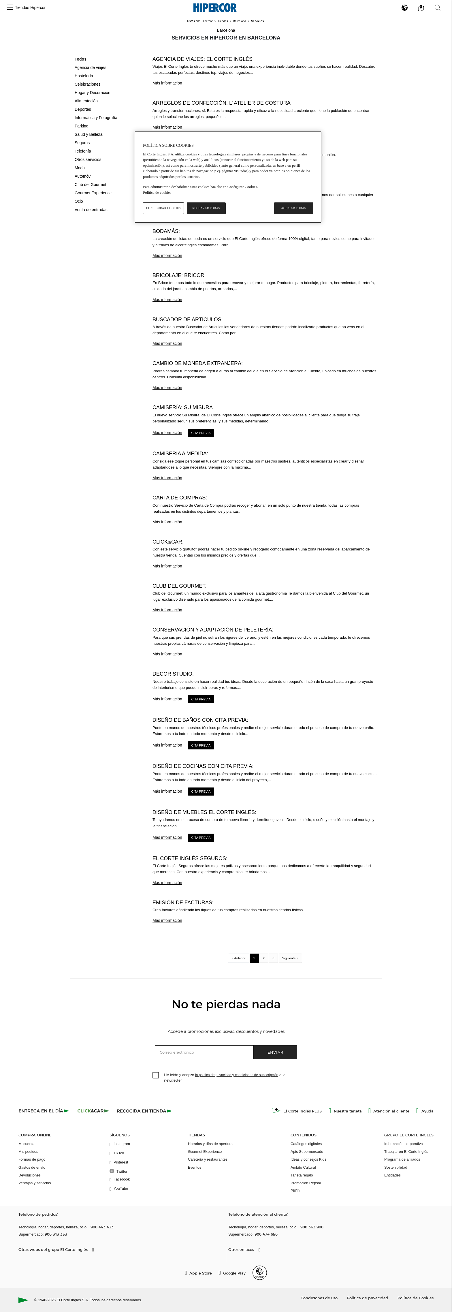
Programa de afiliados (402, 1159)
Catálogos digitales (306, 1144)
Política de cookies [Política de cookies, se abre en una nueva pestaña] (157, 192)
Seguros (82, 142)
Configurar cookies (163, 208)
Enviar (275, 1052)
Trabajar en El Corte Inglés (406, 1151)
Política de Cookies (416, 1297)
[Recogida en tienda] (144, 1110)
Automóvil (83, 176)
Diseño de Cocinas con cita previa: (203, 766)
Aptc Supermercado (307, 1151)
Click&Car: (168, 542)
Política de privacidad (367, 1297)
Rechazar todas (206, 208)
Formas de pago (31, 1159)
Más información (167, 83)
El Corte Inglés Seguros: (189, 858)
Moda (80, 168)
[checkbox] (155, 1075)
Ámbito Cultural (303, 1167)
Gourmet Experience (93, 193)
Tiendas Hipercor (30, 7)
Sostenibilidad (395, 1167)
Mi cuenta (26, 1144)
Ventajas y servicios (34, 1183)
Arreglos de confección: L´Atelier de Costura (221, 103)
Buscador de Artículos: (187, 319)
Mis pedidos (28, 1151)
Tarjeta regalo (302, 1175)
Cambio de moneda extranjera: (197, 363)
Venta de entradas (91, 209)
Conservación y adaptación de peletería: (212, 630)
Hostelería (84, 76)
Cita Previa (201, 433)
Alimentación (86, 101)
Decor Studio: (173, 674)
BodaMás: (166, 231)
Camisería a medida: (180, 453)
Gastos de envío (31, 1167)
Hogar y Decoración (92, 92)
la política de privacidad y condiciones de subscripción (236, 1075)
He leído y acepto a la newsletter (224, 1077)
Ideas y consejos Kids (308, 1159)
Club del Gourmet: (179, 586)
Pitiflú (295, 1191)
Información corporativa (403, 1144)
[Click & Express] (44, 1110)
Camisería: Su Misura (182, 407)
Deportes (83, 109)
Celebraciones (88, 84)
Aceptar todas (293, 208)
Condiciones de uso (319, 1297)
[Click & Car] (94, 1110)
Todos (80, 59)
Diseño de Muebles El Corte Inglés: (204, 812)
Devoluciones (29, 1175)
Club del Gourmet (90, 184)
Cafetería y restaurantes (207, 1159)
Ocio (79, 201)
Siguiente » (290, 958)
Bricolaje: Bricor (178, 275)
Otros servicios (88, 159)
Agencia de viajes (90, 67)
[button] (10, 7)
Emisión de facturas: (183, 902)
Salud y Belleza (89, 134)
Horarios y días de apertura (210, 1144)
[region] (228, 177)
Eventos (194, 1167)
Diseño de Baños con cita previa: (200, 720)
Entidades (392, 1175)
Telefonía (83, 151)
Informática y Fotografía (96, 117)
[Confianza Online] (260, 1273)
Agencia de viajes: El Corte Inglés (202, 59)
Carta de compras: (179, 498)
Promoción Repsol (306, 1183)
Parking (81, 126)
